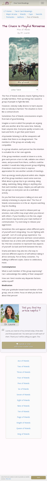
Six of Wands (23, 389)
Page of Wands (23, 417)
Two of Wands (23, 366)
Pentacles (10, 17)
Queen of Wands (23, 428)
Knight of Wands (23, 422)
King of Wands (23, 434)
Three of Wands (23, 372)
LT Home (8, 11)
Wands (23, 14)
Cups (31, 14)
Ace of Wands (23, 361)
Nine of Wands (23, 406)
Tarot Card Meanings (23, 11)
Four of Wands (23, 377)
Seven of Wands (23, 394)
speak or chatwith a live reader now (23, 345)
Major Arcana (11, 14)
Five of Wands (23, 383)
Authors (20, 17)
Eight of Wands (23, 400)
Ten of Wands (23, 411)
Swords (39, 14)
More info (8, 479)
